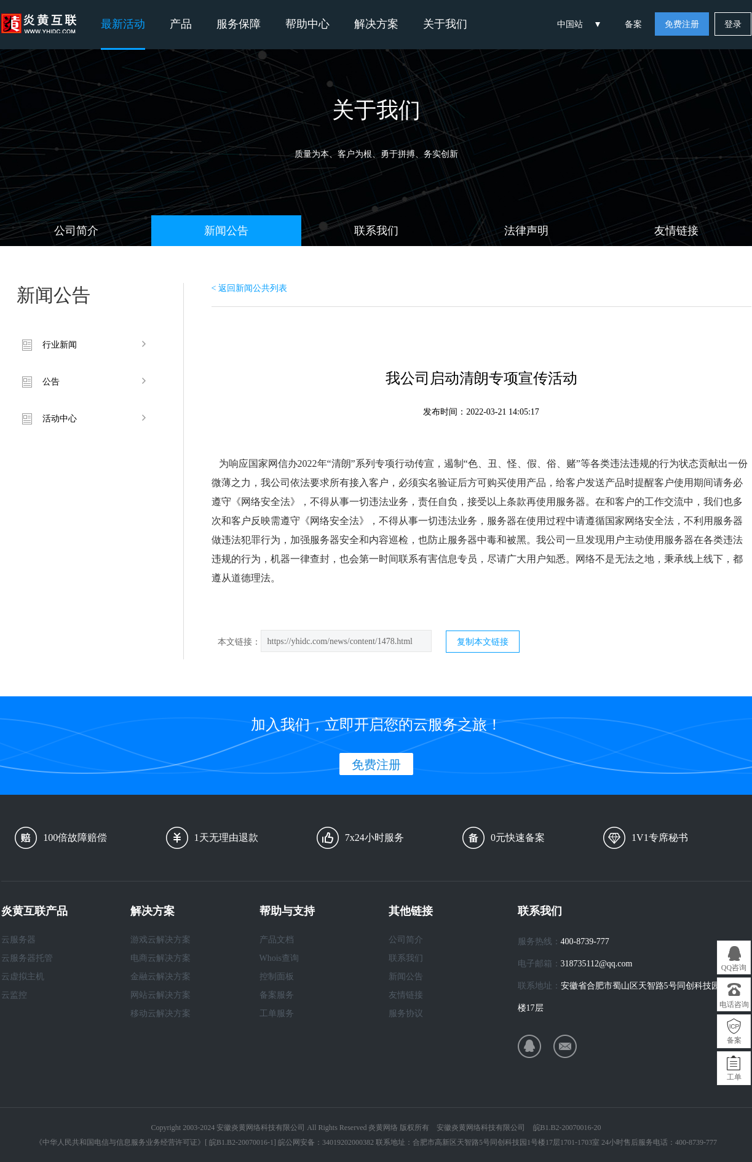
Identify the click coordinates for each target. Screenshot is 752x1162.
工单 (734, 1077)
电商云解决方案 (160, 958)
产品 (181, 24)
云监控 (14, 995)
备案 (633, 24)
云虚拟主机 (22, 976)
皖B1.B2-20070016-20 (567, 1127)
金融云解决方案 (160, 976)
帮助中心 (307, 24)
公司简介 (76, 231)
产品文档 (276, 939)
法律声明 (526, 231)
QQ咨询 (733, 967)
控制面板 (276, 976)
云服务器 (18, 939)
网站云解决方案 (160, 995)
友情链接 (676, 231)
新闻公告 (226, 231)
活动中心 (59, 418)
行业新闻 (59, 344)
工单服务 (276, 1013)
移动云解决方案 (160, 1013)
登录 (733, 24)
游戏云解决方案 (160, 939)
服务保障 (238, 24)
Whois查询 (279, 958)
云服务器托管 (27, 958)
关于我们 (445, 24)
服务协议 (406, 1013)
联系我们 (376, 231)
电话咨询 (734, 1004)
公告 (51, 381)
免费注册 (682, 24)
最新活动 (123, 24)
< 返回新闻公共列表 (249, 288)
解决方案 (376, 24)
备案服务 (276, 995)
